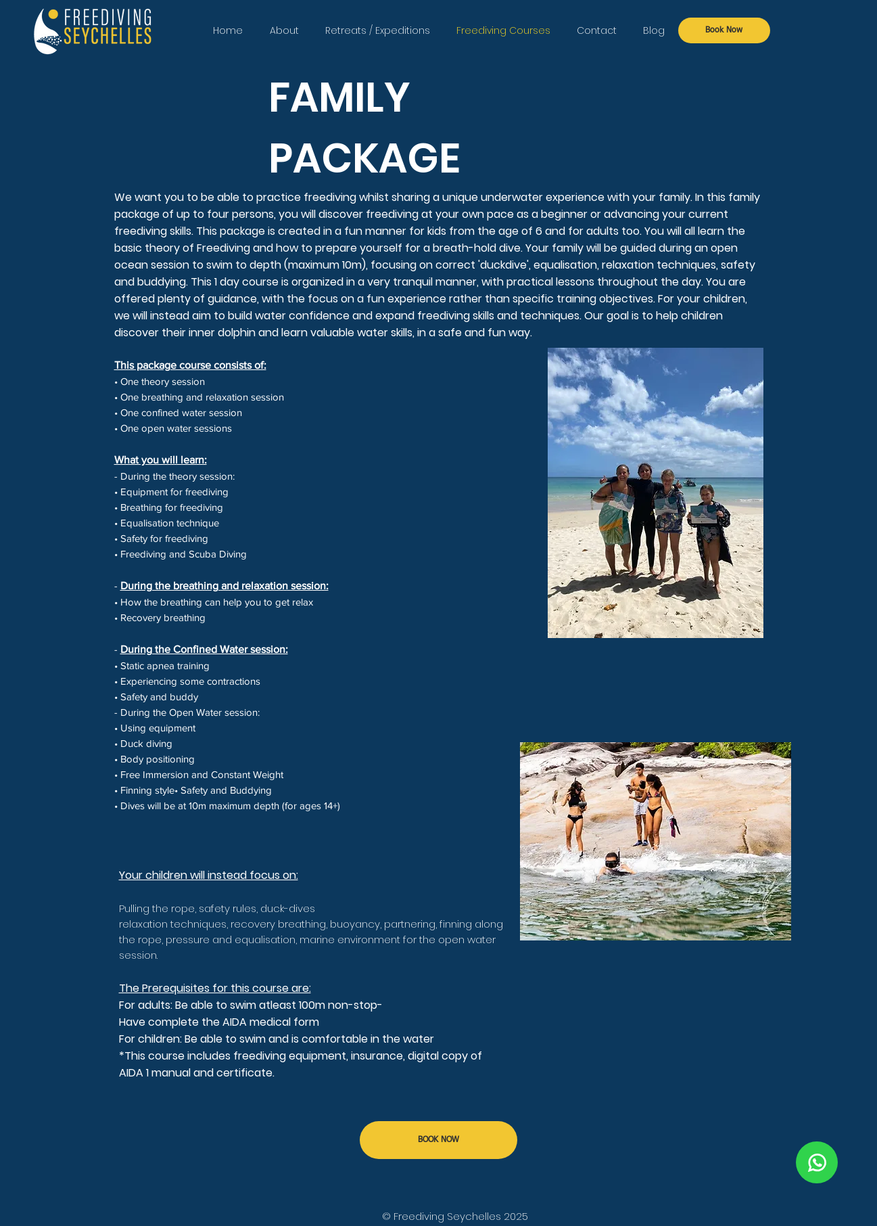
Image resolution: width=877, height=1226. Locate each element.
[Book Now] (724, 30)
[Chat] (817, 1162)
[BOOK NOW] (438, 1140)
